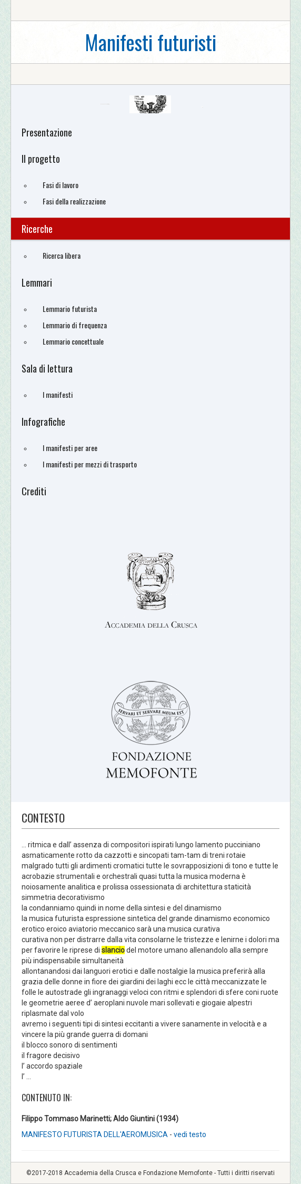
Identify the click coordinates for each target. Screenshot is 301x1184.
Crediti (34, 491)
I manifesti (58, 394)
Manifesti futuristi (150, 42)
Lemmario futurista (70, 308)
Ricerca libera (62, 255)
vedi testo (190, 1134)
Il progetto (41, 158)
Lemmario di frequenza (75, 324)
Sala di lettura (47, 368)
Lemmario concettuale (73, 341)
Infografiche (43, 421)
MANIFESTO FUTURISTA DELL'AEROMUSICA (95, 1134)
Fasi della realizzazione (74, 201)
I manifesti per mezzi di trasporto (90, 463)
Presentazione (47, 132)
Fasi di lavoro (60, 184)
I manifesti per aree (70, 447)
